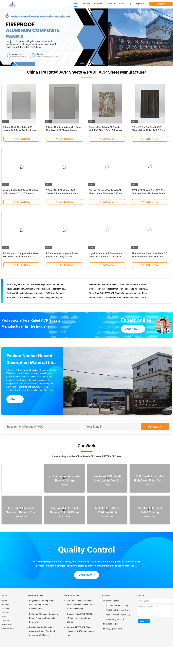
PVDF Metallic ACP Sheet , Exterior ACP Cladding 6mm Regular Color (36, 299)
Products (5, 605)
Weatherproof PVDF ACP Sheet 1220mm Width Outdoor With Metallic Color (118, 286)
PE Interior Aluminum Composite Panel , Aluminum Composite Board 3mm (43, 618)
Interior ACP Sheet (35, 595)
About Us (5, 612)
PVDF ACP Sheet (71, 595)
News (3, 616)
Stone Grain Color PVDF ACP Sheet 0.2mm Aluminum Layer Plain (118, 295)
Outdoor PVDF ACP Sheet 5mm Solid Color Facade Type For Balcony (118, 290)
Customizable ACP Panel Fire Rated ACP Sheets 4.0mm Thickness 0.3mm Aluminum (21, 193)
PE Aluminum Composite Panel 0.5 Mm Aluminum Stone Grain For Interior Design (149, 256)
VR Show (5, 609)
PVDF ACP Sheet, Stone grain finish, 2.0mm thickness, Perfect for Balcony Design (81, 605)
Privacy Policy (7, 628)
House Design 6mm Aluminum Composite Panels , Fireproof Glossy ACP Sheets (36, 290)
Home (4, 601)
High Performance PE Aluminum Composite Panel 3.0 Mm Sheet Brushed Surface (105, 256)
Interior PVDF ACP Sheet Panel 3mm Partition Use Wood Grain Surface (118, 299)
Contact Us (155, 426)
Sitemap (5, 620)
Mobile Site (6, 624)
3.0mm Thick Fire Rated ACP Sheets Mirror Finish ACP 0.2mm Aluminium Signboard (148, 130)
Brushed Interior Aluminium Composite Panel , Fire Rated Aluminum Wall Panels (42, 631)
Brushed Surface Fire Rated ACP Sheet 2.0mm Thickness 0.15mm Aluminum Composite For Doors (105, 193)
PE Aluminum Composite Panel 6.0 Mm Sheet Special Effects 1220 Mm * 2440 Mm (21, 256)
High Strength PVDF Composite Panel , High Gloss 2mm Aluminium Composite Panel (36, 286)
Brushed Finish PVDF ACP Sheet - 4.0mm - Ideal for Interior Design (81, 618)
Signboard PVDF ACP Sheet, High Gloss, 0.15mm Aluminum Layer (80, 631)
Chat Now (161, 4)
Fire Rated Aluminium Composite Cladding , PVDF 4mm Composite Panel (36, 295)
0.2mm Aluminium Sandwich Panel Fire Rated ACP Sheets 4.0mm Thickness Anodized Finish (64, 130)
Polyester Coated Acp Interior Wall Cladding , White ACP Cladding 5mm (42, 605)
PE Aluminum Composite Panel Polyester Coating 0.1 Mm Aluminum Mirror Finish (62, 256)
